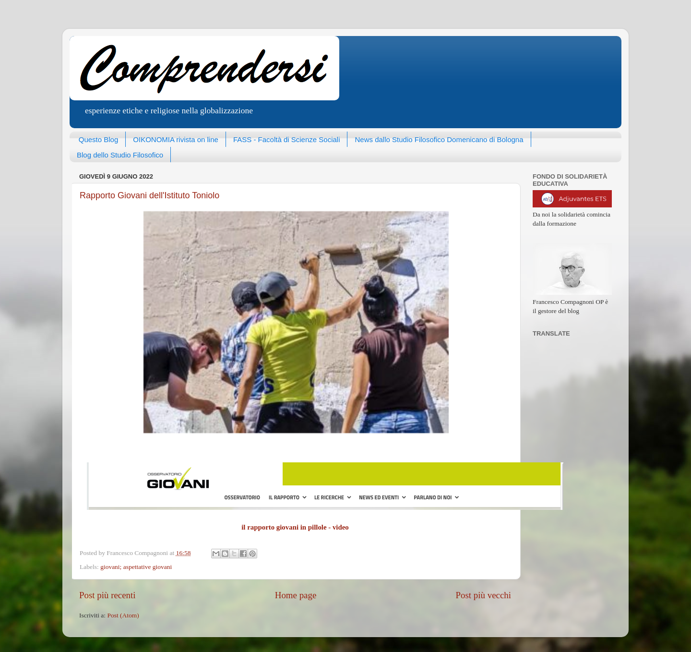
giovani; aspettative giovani (136, 566)
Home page (296, 595)
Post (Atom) (123, 615)
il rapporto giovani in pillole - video (295, 527)
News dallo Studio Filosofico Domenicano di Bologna (439, 139)
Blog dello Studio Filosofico (120, 155)
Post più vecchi (483, 595)
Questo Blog (99, 139)
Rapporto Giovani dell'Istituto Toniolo (149, 195)
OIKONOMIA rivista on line (175, 139)
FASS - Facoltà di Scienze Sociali (286, 139)
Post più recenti (107, 595)
